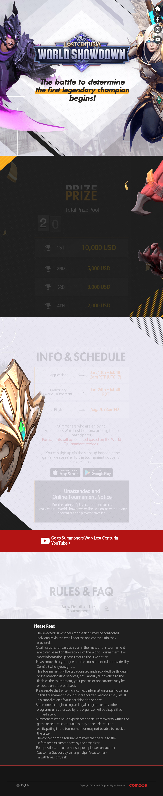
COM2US (138, 785)
